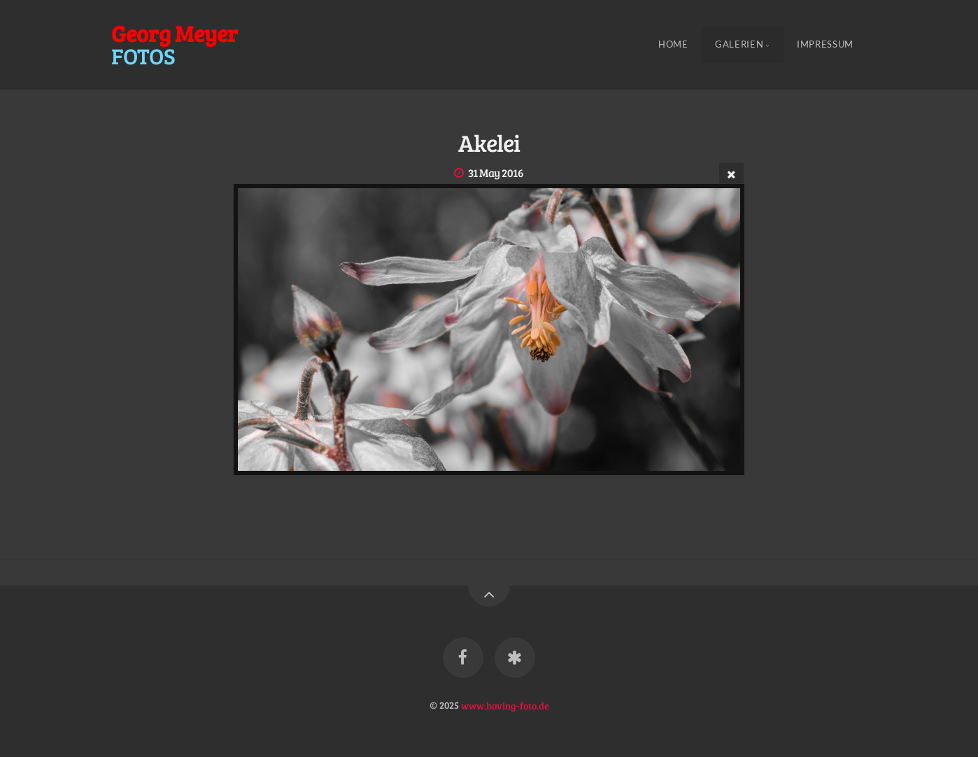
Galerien (739, 44)
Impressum (825, 44)
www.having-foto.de (505, 705)
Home (673, 44)
